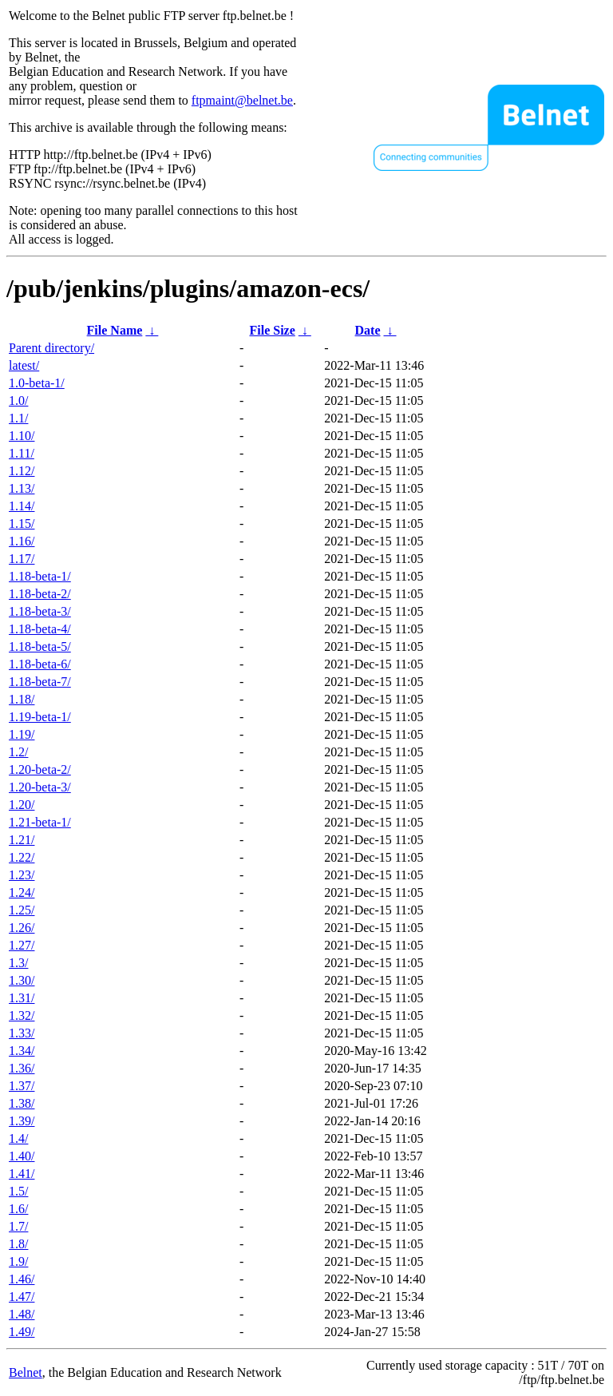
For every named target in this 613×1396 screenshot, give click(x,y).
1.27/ (21, 945)
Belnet (25, 1372)
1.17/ (21, 558)
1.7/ (18, 1226)
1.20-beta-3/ (40, 787)
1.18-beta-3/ (40, 611)
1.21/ (21, 840)
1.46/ (21, 1279)
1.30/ (21, 980)
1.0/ (18, 400)
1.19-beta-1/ (40, 717)
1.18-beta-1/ (40, 576)
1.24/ (21, 892)
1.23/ (21, 875)
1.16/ (21, 541)
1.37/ (21, 1086)
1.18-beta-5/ (40, 646)
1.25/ (21, 910)
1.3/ (18, 963)
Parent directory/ (51, 348)
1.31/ (21, 998)
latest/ (24, 365)
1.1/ (18, 418)
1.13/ (21, 488)
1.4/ (18, 1138)
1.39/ (21, 1121)
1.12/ (21, 471)
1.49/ (21, 1331)
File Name (115, 330)
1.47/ (21, 1296)
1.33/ (21, 1033)
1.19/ (21, 734)
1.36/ (21, 1068)
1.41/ (21, 1173)
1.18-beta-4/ (40, 629)
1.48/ (21, 1314)
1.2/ (18, 752)
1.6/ (18, 1209)
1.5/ (18, 1191)
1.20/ (21, 804)
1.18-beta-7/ (40, 681)
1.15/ (21, 523)
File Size (272, 330)
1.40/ (21, 1156)
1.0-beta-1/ (37, 383)
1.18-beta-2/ (40, 594)
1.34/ (21, 1050)
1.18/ (21, 699)
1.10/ (21, 435)
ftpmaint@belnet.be (242, 100)
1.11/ (21, 453)
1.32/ (21, 1015)
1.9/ (18, 1261)
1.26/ (21, 927)
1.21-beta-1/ (40, 822)
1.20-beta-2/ (40, 769)
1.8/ (18, 1244)
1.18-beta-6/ (40, 664)
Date (368, 330)
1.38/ (21, 1103)
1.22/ (21, 857)
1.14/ (21, 506)
